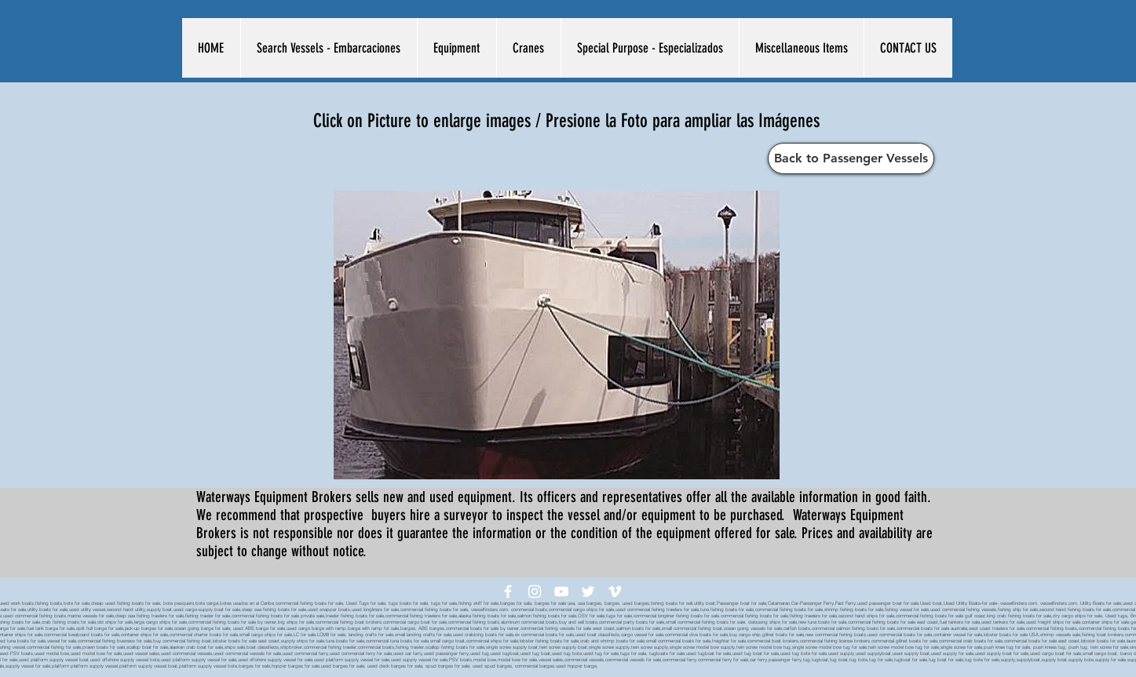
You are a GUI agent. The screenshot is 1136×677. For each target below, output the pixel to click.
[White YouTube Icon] (561, 591)
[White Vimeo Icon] (614, 591)
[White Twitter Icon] (588, 591)
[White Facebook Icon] (508, 591)
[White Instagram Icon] (534, 591)
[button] (328, 48)
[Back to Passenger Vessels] (851, 158)
